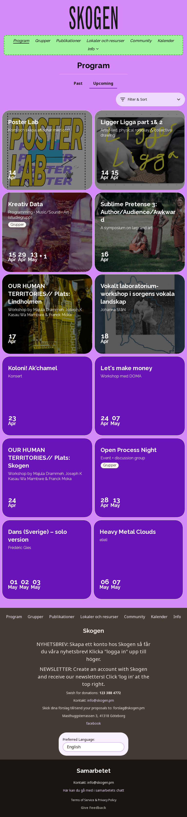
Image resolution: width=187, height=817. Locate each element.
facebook (93, 723)
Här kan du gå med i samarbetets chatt (93, 790)
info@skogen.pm (100, 700)
